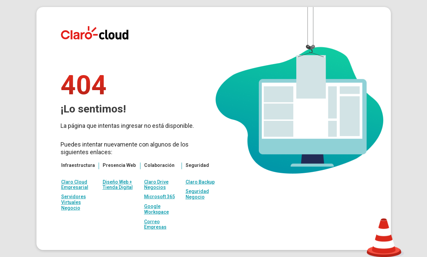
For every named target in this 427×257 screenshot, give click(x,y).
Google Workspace (156, 209)
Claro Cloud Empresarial (74, 184)
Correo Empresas (155, 224)
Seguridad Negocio (197, 194)
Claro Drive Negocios (156, 184)
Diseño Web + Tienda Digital (118, 184)
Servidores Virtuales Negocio (73, 202)
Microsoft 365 (159, 196)
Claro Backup (200, 182)
